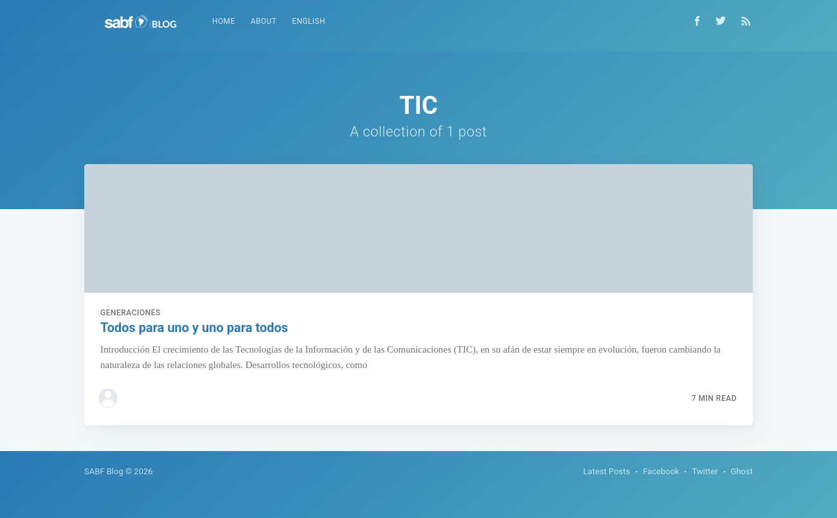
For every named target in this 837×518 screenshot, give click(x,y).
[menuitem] (223, 21)
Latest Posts (606, 471)
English (308, 21)
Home (223, 21)
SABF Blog (103, 471)
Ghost (742, 471)
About (264, 21)
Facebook (661, 471)
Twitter (704, 471)
